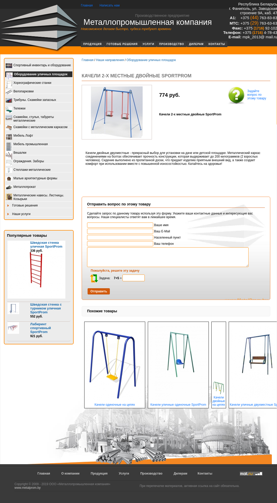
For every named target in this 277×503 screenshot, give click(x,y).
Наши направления (110, 60)
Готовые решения (122, 44)
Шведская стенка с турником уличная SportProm (46, 308)
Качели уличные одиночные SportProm (178, 403)
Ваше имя (127, 225)
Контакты (217, 44)
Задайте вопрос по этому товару (246, 95)
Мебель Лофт (19, 136)
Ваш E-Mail (128, 231)
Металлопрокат (21, 187)
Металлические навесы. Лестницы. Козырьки (35, 197)
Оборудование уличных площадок (36, 74)
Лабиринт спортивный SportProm (40, 328)
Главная (87, 5)
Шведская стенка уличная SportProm (46, 244)
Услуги (148, 44)
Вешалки (16, 153)
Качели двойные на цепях (219, 399)
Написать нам (109, 5)
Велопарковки (20, 92)
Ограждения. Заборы (25, 161)
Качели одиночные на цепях (114, 403)
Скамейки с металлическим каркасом (36, 127)
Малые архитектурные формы (31, 178)
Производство (171, 44)
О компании (70, 473)
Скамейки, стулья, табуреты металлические (30, 118)
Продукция (92, 44)
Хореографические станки (28, 83)
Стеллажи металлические (28, 170)
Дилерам (196, 44)
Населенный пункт (134, 237)
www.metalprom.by (27, 488)
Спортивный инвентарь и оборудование (38, 65)
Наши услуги (18, 214)
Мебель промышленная (27, 144)
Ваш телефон (130, 244)
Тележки (15, 109)
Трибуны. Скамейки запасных (31, 100)
